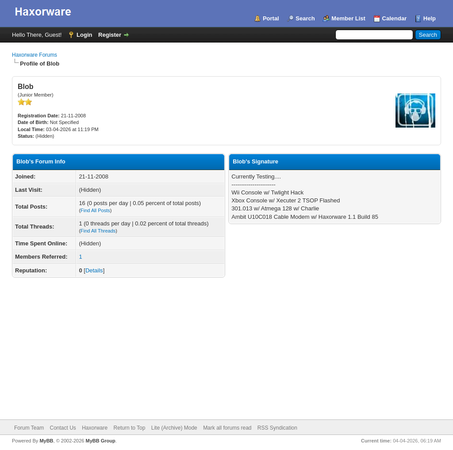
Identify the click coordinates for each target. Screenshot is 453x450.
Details (94, 270)
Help (429, 18)
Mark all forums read (227, 428)
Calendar (394, 18)
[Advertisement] (226, 353)
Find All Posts (95, 210)
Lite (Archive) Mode (174, 428)
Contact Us (63, 428)
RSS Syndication (277, 428)
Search (305, 18)
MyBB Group (100, 440)
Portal (271, 18)
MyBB (46, 440)
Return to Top (130, 428)
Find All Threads (98, 230)
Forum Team (29, 428)
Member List (348, 18)
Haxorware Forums (34, 55)
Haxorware (94, 428)
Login (84, 34)
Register (109, 34)
